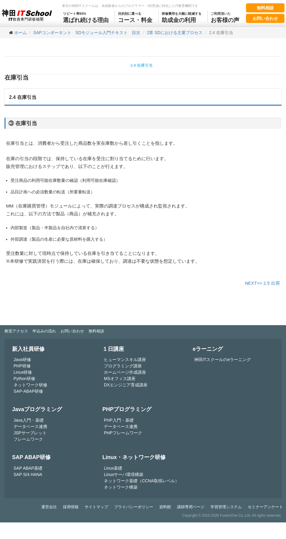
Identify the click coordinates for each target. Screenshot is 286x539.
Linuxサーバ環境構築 (123, 474)
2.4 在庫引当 (141, 65)
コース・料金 (135, 17)
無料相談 (265, 7)
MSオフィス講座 (119, 378)
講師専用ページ (190, 507)
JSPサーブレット (30, 432)
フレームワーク (28, 439)
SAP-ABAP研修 (28, 391)
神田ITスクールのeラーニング (222, 359)
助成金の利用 (181, 17)
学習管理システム (226, 507)
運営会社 (49, 507)
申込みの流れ (44, 331)
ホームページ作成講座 (125, 372)
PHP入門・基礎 (119, 420)
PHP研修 (22, 365)
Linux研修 (23, 372)
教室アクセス (16, 331)
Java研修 (22, 359)
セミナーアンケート (265, 507)
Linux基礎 (113, 468)
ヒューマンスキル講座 (125, 359)
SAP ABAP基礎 (28, 468)
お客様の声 (225, 17)
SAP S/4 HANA (28, 474)
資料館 (165, 507)
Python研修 (24, 378)
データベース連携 (30, 426)
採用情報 (71, 507)
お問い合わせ (265, 18)
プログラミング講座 (123, 365)
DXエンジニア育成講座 (126, 384)
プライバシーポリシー (133, 507)
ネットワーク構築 (121, 487)
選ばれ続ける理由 (86, 17)
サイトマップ (96, 507)
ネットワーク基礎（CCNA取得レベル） (141, 480)
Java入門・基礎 (29, 420)
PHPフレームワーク (123, 432)
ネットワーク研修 (30, 384)
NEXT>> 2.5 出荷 (262, 283)
